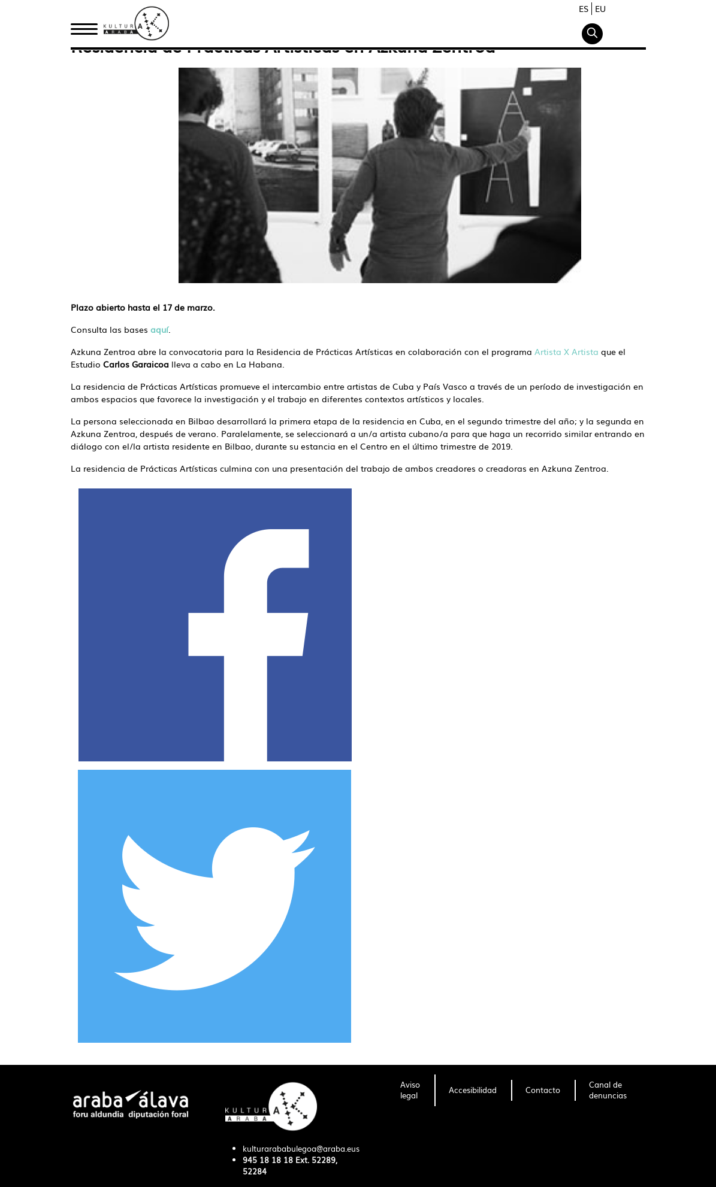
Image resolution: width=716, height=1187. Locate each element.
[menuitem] (410, 1090)
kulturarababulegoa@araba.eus (301, 1148)
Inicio (84, 26)
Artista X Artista (567, 351)
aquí (159, 329)
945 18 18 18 (268, 1159)
